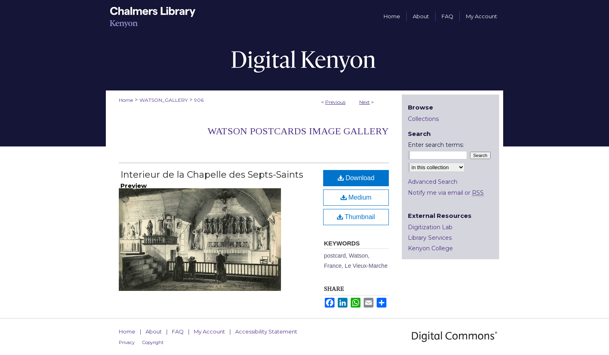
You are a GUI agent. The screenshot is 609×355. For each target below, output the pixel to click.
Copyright (152, 342)
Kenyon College (430, 248)
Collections (423, 119)
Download (356, 177)
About (154, 331)
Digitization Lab (430, 227)
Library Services (430, 237)
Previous (335, 102)
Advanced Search (432, 181)
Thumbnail (356, 216)
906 (199, 100)
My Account (209, 331)
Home (126, 100)
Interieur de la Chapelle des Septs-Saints (211, 174)
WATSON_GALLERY (163, 100)
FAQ (178, 331)
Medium (356, 197)
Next (364, 102)
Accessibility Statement (266, 331)
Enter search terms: (436, 144)
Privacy (127, 342)
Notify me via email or (446, 192)
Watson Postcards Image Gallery (298, 131)
